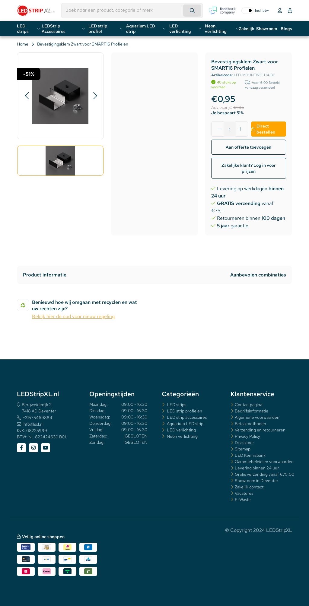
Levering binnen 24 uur (257, 468)
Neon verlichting (216, 28)
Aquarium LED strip (140, 28)
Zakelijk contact (249, 487)
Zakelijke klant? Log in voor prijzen (248, 168)
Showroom (266, 28)
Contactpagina (248, 404)
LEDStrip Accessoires (53, 28)
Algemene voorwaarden (257, 417)
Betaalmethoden (250, 423)
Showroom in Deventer (256, 480)
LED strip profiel (97, 28)
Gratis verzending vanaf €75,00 (264, 474)
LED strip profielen (184, 411)
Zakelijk (246, 28)
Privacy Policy (247, 436)
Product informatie (44, 275)
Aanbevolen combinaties (258, 275)
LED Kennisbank (250, 455)
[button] (26, 96)
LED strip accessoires (186, 417)
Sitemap (242, 449)
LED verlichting (180, 28)
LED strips (23, 28)
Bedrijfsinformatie (251, 411)
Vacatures (244, 493)
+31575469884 (37, 417)
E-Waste (243, 499)
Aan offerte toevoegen (248, 147)
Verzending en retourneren (260, 430)
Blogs (286, 28)
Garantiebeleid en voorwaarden (264, 461)
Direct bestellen (265, 129)
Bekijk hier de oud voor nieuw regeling (73, 316)
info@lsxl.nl (33, 424)
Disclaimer (244, 442)
